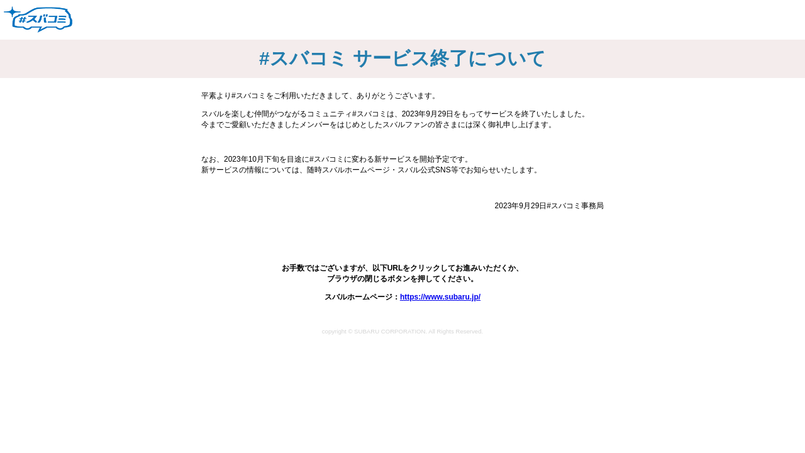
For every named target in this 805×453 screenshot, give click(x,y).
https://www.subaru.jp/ (440, 297)
